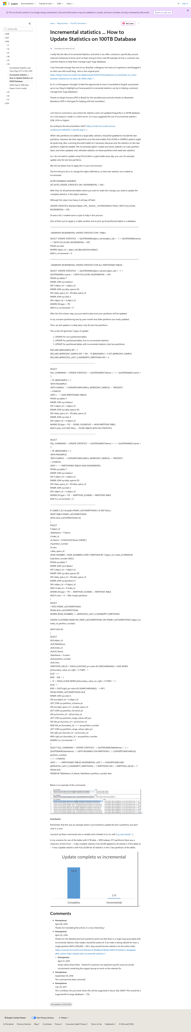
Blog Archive (62, 23)
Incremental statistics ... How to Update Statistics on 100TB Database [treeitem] (21, 78)
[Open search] (178, 3)
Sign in (185, 3)
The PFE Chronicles (78, 23)
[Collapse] (29, 23)
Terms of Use (96, 1024)
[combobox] (18, 29)
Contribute (47, 1024)
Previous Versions (24, 1024)
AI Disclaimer (8, 1024)
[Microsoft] (5, 3)
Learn (52, 23)
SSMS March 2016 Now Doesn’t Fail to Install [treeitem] (19, 86)
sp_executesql (123, 834)
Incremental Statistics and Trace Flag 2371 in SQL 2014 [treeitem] (21, 69)
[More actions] (138, 23)
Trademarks (109, 1024)
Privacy (58, 1024)
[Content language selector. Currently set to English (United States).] (15, 1018)
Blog (36, 1024)
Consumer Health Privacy (76, 1024)
